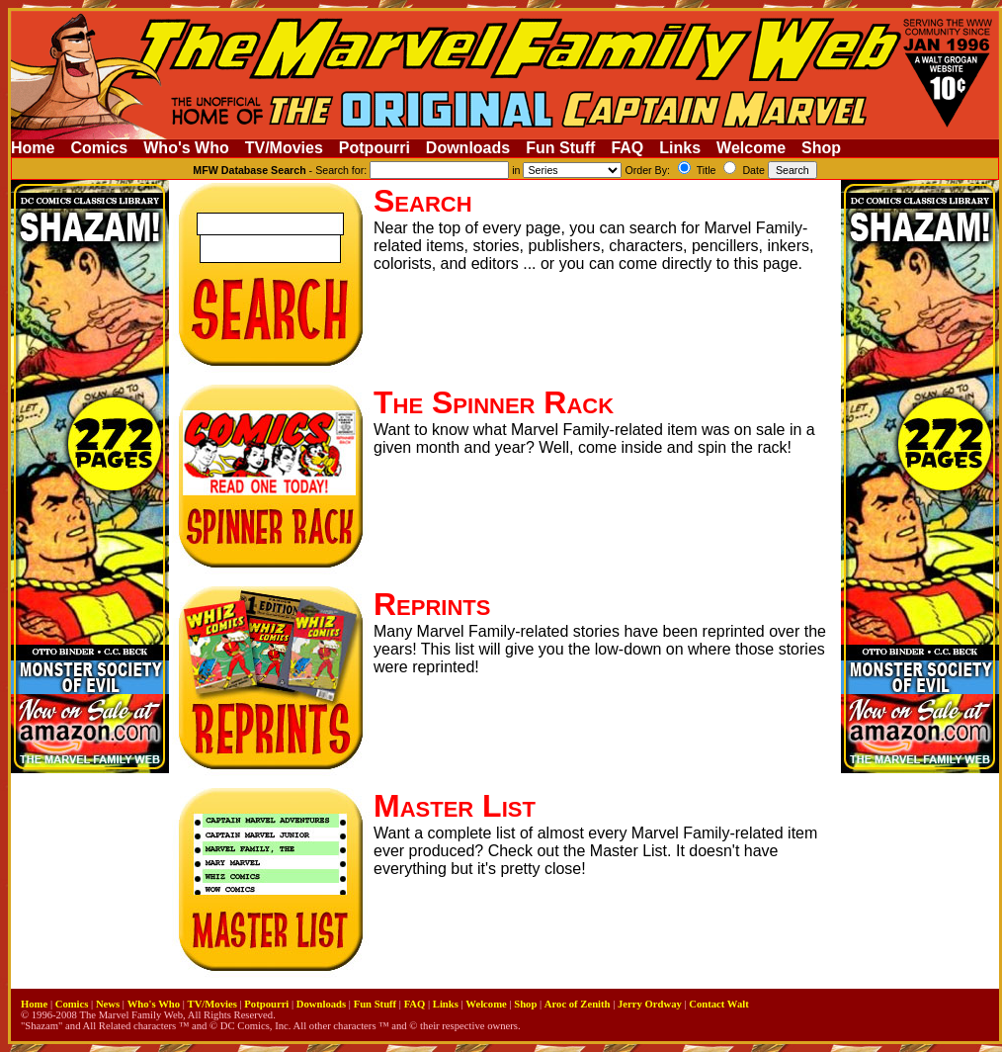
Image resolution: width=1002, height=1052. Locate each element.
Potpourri (374, 147)
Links (680, 147)
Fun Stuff (560, 147)
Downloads (468, 147)
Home (32, 147)
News (108, 1004)
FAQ (627, 147)
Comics (98, 147)
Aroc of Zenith (577, 1004)
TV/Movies (284, 147)
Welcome (751, 147)
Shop (821, 147)
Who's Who (185, 147)
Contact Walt (718, 1004)
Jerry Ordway (650, 1004)
